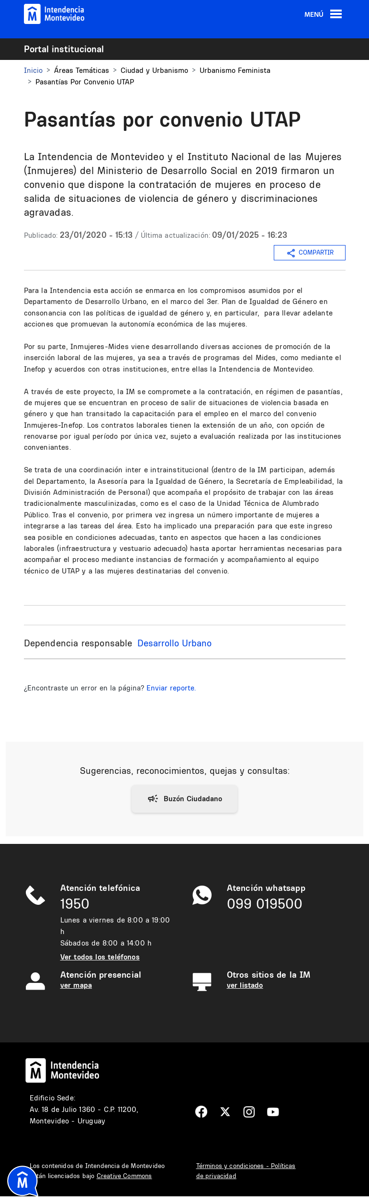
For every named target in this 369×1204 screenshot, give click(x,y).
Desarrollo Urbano (174, 643)
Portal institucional (64, 49)
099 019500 (264, 903)
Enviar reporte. (171, 687)
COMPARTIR (310, 253)
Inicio (33, 70)
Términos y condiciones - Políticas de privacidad (246, 1171)
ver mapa (76, 985)
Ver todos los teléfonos (100, 956)
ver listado (245, 985)
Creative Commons (124, 1176)
